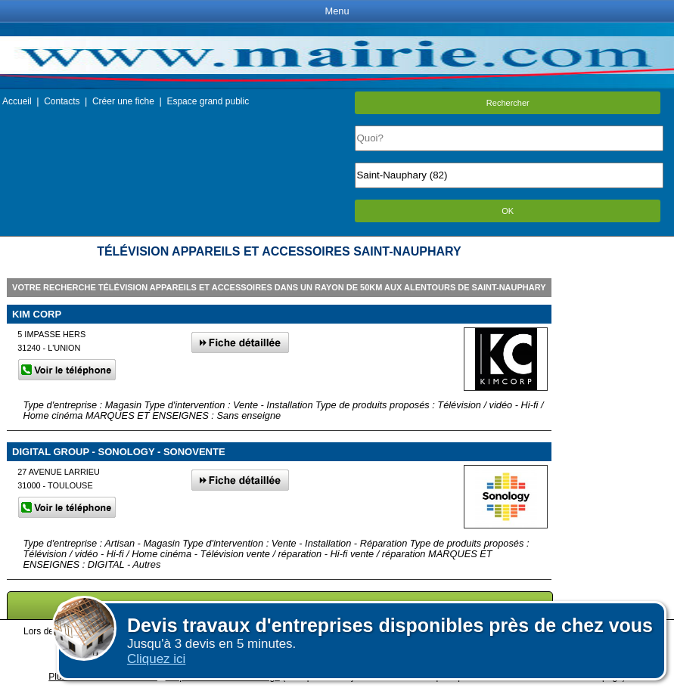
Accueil (17, 101)
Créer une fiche (123, 101)
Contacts (61, 101)
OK (508, 210)
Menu (337, 11)
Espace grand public (207, 101)
